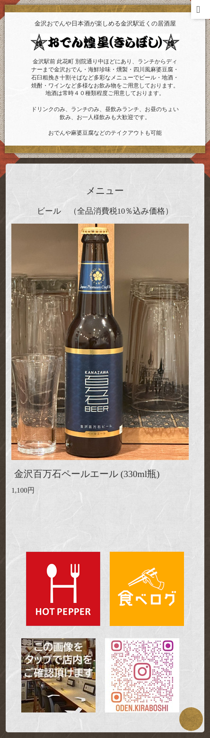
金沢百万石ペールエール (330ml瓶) (87, 474)
